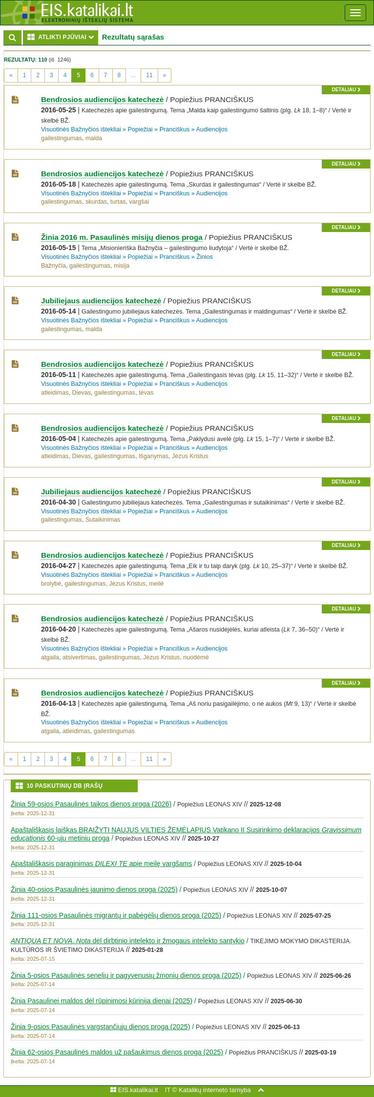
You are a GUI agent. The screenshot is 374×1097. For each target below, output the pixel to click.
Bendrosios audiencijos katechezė (102, 99)
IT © (171, 1090)
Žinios (204, 256)
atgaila (50, 657)
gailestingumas (61, 138)
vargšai (139, 201)
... (133, 75)
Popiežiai (140, 129)
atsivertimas (78, 657)
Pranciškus (175, 129)
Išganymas (153, 456)
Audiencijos (212, 129)
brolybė (51, 583)
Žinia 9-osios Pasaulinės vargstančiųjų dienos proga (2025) (100, 1027)
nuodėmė (196, 657)
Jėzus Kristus (190, 456)
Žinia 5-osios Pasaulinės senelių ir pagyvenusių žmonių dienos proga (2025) (126, 975)
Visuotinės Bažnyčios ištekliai (81, 129)
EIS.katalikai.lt (134, 1090)
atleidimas (55, 392)
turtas (118, 201)
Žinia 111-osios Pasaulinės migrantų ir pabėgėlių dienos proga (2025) (116, 915)
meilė (156, 583)
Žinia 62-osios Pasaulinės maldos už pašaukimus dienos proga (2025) (117, 1052)
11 (149, 75)
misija (121, 265)
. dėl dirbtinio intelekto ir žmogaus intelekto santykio (128, 941)
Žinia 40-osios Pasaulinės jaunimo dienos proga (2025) (94, 889)
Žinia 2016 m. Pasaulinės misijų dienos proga (122, 237)
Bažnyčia (53, 265)
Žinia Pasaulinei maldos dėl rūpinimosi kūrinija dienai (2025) (101, 1001)
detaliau (346, 89)
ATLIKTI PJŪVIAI (62, 37)
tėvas (146, 392)
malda (93, 138)
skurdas (96, 201)
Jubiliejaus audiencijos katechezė (101, 300)
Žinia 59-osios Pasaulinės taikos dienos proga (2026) (91, 804)
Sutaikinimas (102, 519)
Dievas (81, 392)
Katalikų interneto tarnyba (214, 1090)
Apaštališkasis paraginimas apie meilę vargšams (101, 863)
